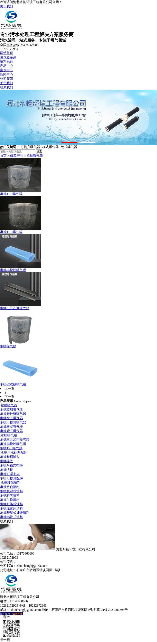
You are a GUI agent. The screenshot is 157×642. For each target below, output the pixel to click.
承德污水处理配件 (14, 452)
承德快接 (6, 469)
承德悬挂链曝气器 (13, 414)
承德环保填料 (10, 482)
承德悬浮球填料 (11, 491)
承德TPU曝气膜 (11, 194)
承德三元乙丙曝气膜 (14, 308)
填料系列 (6, 61)
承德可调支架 (10, 474)
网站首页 (6, 53)
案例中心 (6, 70)
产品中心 (6, 66)
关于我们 (6, 6)
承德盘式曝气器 (11, 418)
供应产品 (16, 155)
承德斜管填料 (10, 495)
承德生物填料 (10, 500)
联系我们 (6, 87)
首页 (3, 155)
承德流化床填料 (11, 508)
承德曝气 (6, 461)
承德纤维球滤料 (11, 504)
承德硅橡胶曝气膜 (13, 270)
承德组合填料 (10, 487)
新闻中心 (6, 74)
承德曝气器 (9, 405)
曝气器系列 (8, 57)
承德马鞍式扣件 (11, 465)
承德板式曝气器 (11, 426)
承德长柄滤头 (10, 457)
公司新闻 (6, 78)
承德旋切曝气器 (11, 409)
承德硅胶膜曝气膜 (13, 384)
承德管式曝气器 (11, 431)
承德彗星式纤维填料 (14, 512)
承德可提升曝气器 (13, 422)
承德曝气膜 (35, 155)
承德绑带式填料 (11, 517)
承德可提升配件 (11, 478)
